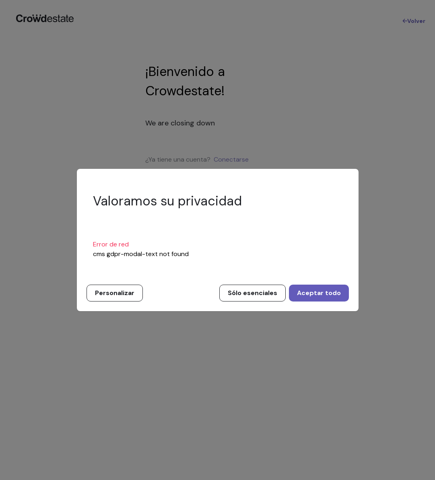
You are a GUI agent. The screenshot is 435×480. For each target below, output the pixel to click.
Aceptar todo (319, 293)
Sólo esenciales (252, 293)
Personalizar (114, 293)
